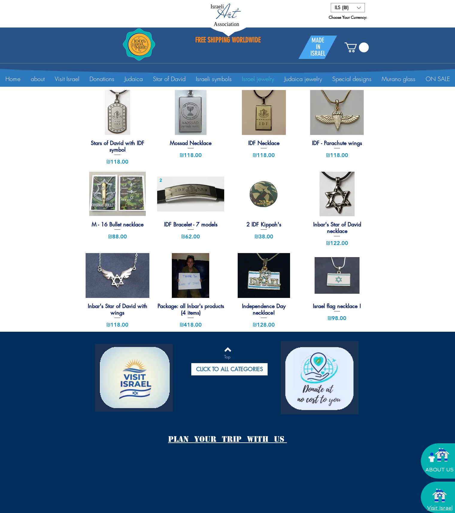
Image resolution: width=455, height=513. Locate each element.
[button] (348, 7)
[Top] (227, 357)
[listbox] (348, 7)
